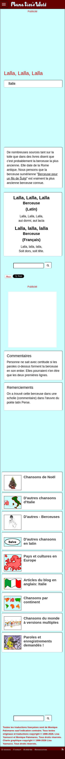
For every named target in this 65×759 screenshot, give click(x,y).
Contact (17, 750)
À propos (6, 750)
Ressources (41, 750)
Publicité (27, 750)
